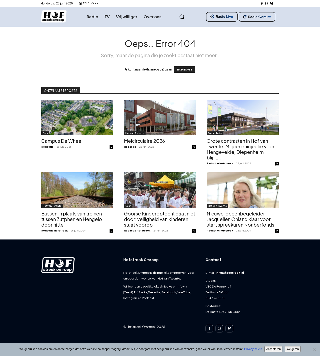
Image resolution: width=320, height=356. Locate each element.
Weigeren (292, 349)
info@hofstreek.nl (230, 272)
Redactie (47, 146)
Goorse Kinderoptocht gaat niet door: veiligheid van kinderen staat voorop (159, 219)
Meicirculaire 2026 (144, 141)
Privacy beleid (253, 349)
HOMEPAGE (184, 69)
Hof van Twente (134, 133)
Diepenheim (215, 133)
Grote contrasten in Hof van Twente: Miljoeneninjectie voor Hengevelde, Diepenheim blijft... (240, 149)
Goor (45, 133)
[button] (182, 16)
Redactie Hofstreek (220, 163)
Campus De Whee (61, 141)
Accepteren (273, 349)
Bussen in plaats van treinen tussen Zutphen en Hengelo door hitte (71, 219)
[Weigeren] (314, 349)
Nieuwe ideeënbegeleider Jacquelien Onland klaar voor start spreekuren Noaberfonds (240, 219)
